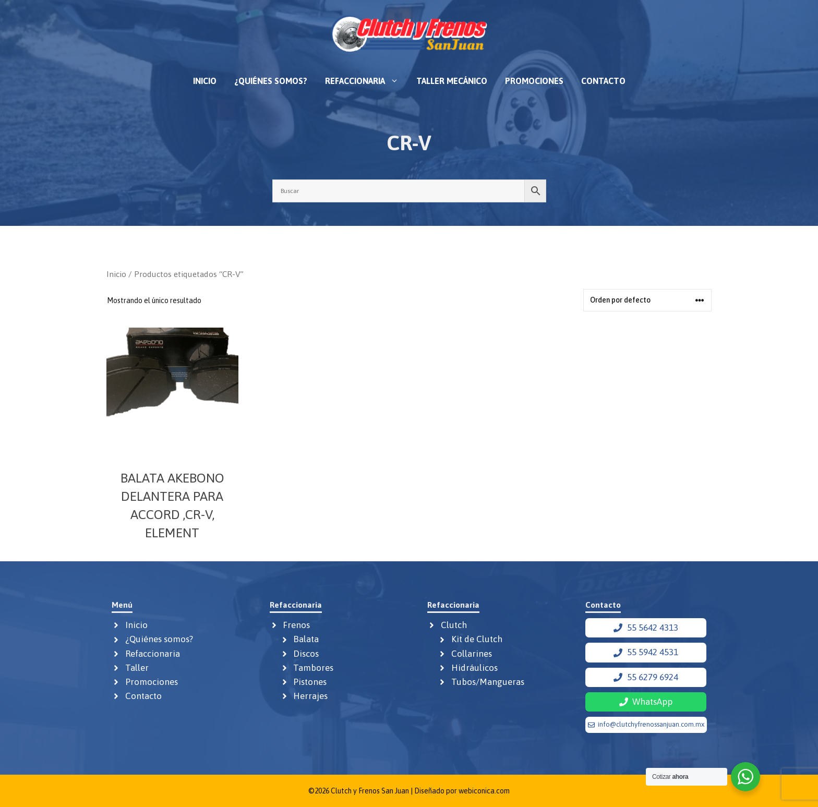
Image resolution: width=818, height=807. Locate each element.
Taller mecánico (451, 81)
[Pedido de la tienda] (647, 300)
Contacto (603, 81)
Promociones (534, 81)
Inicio (204, 81)
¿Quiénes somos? (270, 81)
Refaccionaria (366, 80)
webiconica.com (484, 791)
